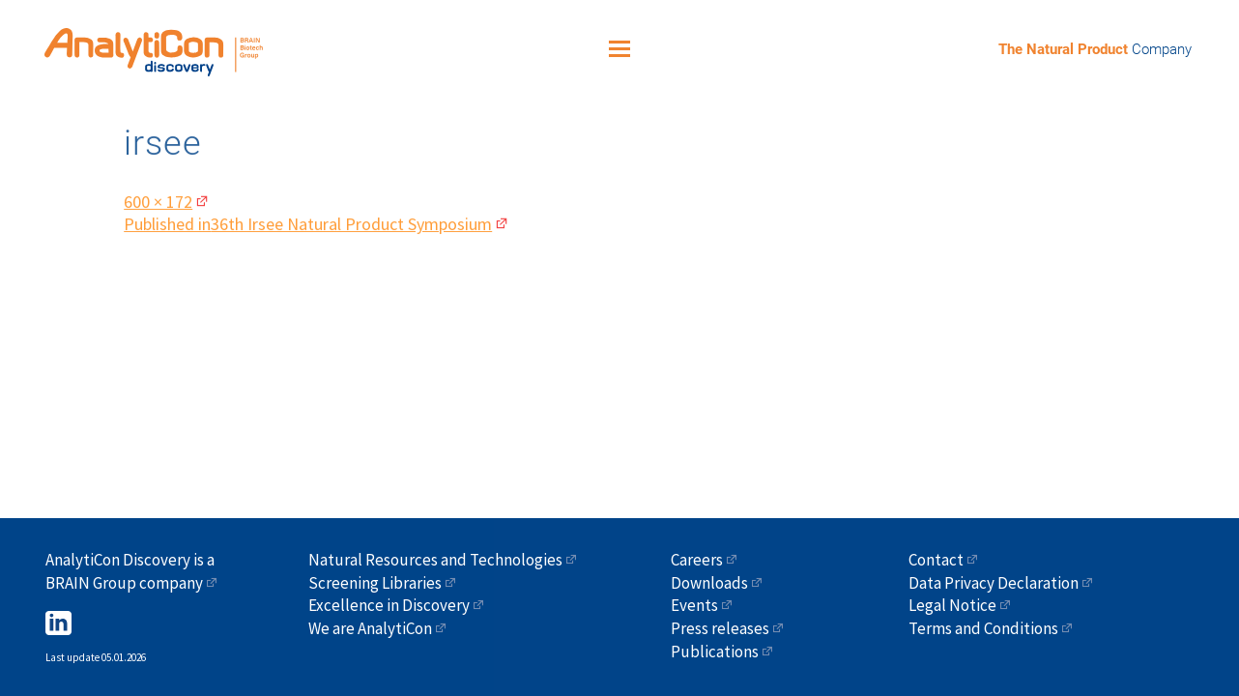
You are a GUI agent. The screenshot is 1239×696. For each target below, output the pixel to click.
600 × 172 (158, 196)
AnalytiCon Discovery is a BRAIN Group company (130, 571)
